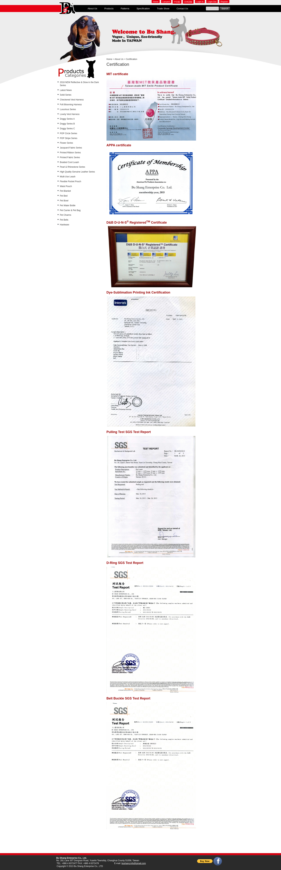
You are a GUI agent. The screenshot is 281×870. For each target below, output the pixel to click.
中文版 (177, 2)
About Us (92, 8)
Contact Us (182, 8)
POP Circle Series (68, 133)
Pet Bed (64, 196)
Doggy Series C (67, 128)
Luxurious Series (68, 109)
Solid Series (65, 95)
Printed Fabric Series (70, 157)
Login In (199, 2)
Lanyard (166, 2)
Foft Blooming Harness (71, 104)
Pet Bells (64, 220)
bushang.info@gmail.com (134, 863)
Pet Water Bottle (67, 205)
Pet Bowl (64, 200)
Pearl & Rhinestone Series (72, 167)
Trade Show (163, 8)
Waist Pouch (66, 186)
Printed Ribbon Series (70, 152)
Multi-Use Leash (67, 176)
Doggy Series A (67, 119)
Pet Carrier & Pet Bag (70, 210)
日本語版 (188, 2)
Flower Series (66, 143)
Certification (131, 59)
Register (224, 2)
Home (155, 2)
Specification (143, 8)
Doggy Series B (67, 123)
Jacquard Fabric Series (71, 147)
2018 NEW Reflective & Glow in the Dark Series (79, 84)
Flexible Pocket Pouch (70, 181)
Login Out (212, 2)
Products (108, 8)
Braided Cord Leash (69, 162)
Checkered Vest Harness (72, 99)
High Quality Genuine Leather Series (77, 172)
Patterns (125, 8)
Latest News (66, 90)
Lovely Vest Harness (69, 114)
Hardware (64, 224)
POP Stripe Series (68, 138)
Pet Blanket (65, 191)
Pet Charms (65, 215)
